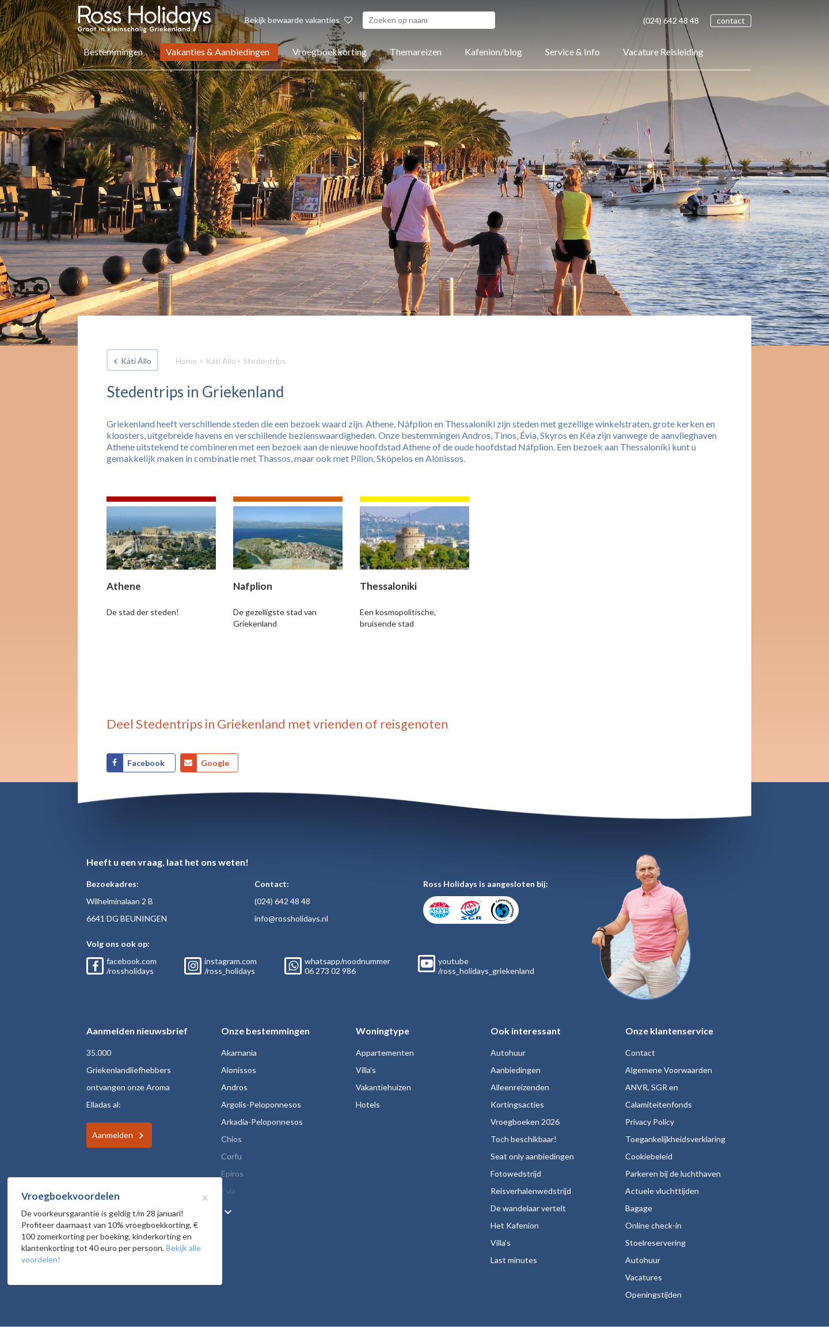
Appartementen (385, 1052)
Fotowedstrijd (515, 1173)
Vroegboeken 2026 (525, 1122)
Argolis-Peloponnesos (261, 1104)
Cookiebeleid (648, 1156)
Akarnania (239, 1052)
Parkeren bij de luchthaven (673, 1173)
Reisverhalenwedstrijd (530, 1191)
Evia (228, 1191)
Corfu (231, 1156)
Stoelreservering (655, 1243)
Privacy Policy (649, 1122)
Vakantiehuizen (383, 1087)
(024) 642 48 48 (671, 20)
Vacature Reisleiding (663, 51)
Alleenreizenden (519, 1087)
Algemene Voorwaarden (668, 1070)
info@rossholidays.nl (291, 918)
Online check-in (653, 1225)
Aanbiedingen (515, 1070)
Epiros (232, 1173)
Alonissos (238, 1070)
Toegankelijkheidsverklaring (675, 1139)
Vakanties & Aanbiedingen (217, 51)
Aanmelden (112, 1135)
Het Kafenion (514, 1225)
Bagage (638, 1208)
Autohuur (508, 1052)
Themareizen (416, 51)
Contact (640, 1052)
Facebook (146, 763)
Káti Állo (136, 361)
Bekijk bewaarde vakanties (298, 20)
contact (731, 20)
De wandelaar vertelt (528, 1208)
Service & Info (572, 51)
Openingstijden (653, 1294)
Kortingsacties (517, 1104)
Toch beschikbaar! (523, 1139)
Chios (231, 1139)
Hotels (368, 1104)
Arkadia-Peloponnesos (262, 1122)
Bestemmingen (113, 51)
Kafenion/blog (493, 51)
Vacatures (643, 1277)
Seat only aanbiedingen (532, 1156)
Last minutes (513, 1260)
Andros (234, 1087)
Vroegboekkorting (329, 51)
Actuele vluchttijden (662, 1191)
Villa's (366, 1070)
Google (215, 763)
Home (186, 361)
